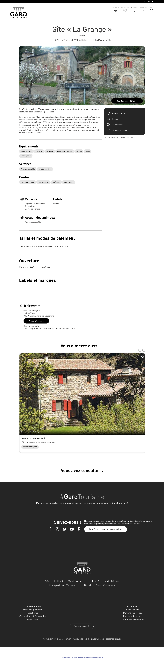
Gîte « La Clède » (31, 438)
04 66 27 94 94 (119, 113)
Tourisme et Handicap (52, 639)
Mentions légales (92, 639)
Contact (67, 639)
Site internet (117, 124)
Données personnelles (111, 639)
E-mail (115, 119)
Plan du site (78, 639)
